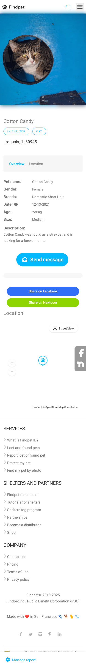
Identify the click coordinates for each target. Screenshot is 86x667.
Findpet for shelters (22, 495)
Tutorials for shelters (23, 502)
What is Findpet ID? (23, 440)
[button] (39, 356)
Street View (66, 328)
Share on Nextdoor (43, 302)
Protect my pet (19, 463)
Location (36, 164)
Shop (11, 532)
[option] (43, 59)
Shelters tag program (24, 510)
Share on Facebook (43, 291)
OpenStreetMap (54, 407)
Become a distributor (24, 525)
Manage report (20, 660)
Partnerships (17, 517)
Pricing (12, 564)
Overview (17, 164)
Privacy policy (18, 579)
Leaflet (37, 407)
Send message (42, 259)
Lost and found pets (23, 448)
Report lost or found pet (26, 455)
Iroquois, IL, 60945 (21, 141)
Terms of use (17, 572)
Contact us (16, 557)
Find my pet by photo (24, 470)
